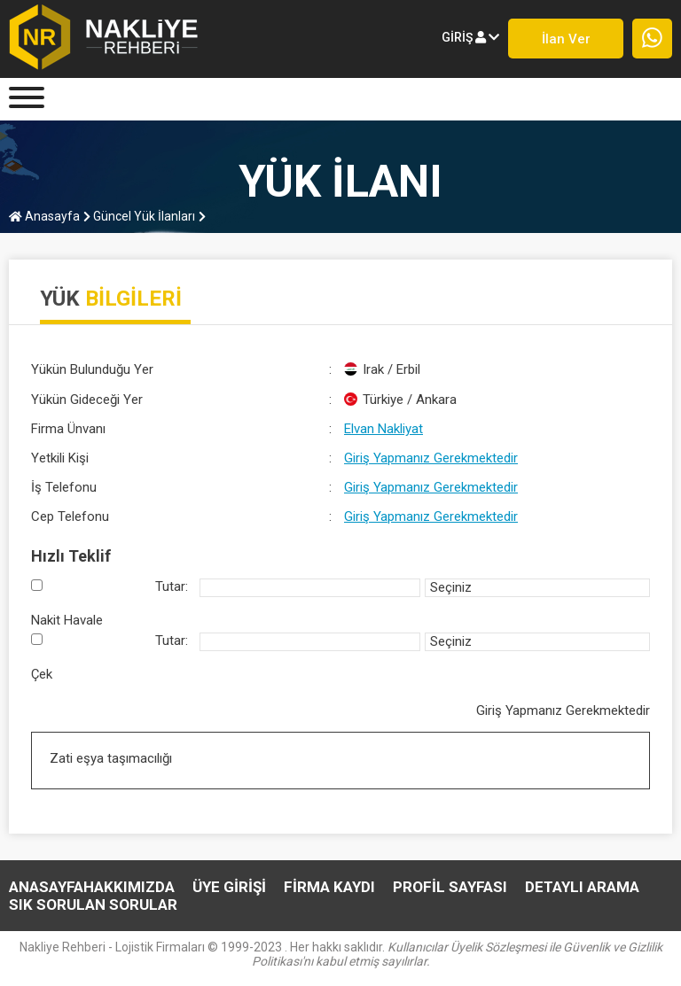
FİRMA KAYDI (329, 887)
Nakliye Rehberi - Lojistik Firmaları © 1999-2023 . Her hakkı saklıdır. (341, 954)
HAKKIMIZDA (129, 887)
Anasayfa (44, 216)
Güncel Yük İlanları (139, 216)
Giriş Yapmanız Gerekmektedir (431, 458)
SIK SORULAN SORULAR (93, 904)
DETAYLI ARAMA (582, 887)
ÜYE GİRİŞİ (229, 887)
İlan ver (566, 39)
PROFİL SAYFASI (450, 887)
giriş (470, 37)
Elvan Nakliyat (383, 429)
